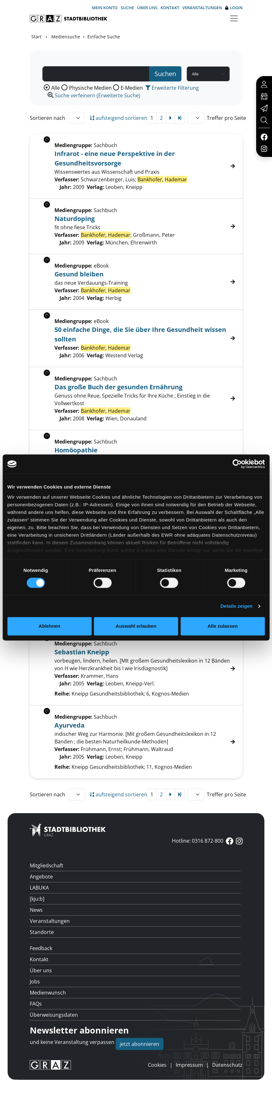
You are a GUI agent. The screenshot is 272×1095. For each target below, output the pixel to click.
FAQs (36, 1003)
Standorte (42, 932)
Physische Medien (90, 87)
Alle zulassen (222, 626)
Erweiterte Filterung (172, 87)
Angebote (41, 876)
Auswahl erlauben (136, 626)
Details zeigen (236, 606)
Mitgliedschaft (46, 865)
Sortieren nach (47, 117)
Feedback (41, 948)
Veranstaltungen (202, 7)
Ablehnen (49, 626)
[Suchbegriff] (96, 73)
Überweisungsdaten (54, 1014)
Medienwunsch (48, 992)
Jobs (35, 981)
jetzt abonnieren (139, 1043)
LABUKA (39, 887)
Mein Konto (104, 7)
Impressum (189, 1064)
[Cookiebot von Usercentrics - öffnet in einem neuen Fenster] (237, 464)
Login (234, 8)
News (36, 909)
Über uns (147, 7)
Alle (55, 87)
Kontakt (170, 7)
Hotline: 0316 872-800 (197, 840)
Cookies (157, 1064)
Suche (127, 7)
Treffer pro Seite (226, 117)
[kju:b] (37, 898)
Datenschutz (227, 1064)
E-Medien (132, 87)
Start (36, 37)
